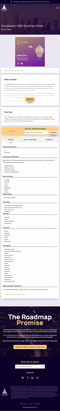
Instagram (37, 378)
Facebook (28, 378)
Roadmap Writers (4, 8)
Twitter (23, 378)
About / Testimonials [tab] (30, 139)
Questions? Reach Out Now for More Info (30, 347)
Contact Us (37, 404)
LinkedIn (32, 378)
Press (30, 404)
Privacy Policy (24, 404)
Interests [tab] (11, 139)
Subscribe (42, 366)
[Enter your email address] (30, 366)
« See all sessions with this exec (13, 70)
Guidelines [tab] (49, 139)
